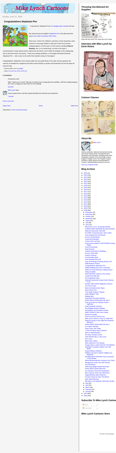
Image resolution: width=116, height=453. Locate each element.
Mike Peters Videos (91, 341)
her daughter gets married (59, 26)
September (89, 218)
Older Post (74, 106)
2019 (85, 187)
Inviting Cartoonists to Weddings (95, 251)
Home (41, 106)
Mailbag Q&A (89, 296)
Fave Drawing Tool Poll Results (95, 235)
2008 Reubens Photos (92, 263)
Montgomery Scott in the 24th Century (97, 362)
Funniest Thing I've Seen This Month (97, 377)
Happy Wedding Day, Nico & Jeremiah (97, 267)
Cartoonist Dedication (92, 239)
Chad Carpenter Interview (93, 306)
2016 (85, 194)
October (88, 216)
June (87, 224)
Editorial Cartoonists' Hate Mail (95, 231)
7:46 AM (10, 96)
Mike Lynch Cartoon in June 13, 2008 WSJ (99, 318)
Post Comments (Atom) (19, 110)
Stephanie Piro (54, 33)
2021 (85, 183)
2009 (85, 208)
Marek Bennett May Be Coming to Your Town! (100, 360)
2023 (85, 179)
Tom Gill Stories (90, 364)
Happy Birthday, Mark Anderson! (95, 375)
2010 (85, 206)
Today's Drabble (90, 272)
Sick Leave (88, 339)
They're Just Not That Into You (95, 316)
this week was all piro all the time (17, 71)
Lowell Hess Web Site (92, 276)
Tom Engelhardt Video (92, 278)
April (87, 385)
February (88, 389)
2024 (85, 177)
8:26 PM (10, 87)
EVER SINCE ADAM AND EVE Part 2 (97, 324)
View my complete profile (89, 165)
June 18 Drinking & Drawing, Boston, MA (98, 261)
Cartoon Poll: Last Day (92, 241)
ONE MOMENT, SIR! (92, 294)
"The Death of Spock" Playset (94, 292)
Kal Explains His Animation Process (96, 310)
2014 (85, 198)
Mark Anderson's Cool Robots (95, 343)
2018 (85, 189)
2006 (85, 395)
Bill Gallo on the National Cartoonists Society (99, 381)
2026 (85, 173)
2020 (85, 185)
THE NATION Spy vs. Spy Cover (95, 337)
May (87, 383)
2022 (85, 181)
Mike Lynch (11, 90)
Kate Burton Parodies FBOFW (95, 298)
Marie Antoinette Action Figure (95, 288)
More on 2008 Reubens (92, 333)
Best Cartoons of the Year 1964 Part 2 (97, 373)
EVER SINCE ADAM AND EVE (95, 369)
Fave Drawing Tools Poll (93, 259)
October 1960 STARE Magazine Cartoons (98, 284)
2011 (85, 204)
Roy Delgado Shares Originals (95, 308)
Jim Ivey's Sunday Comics (93, 335)
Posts (85, 405)
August (87, 220)
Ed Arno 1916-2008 (91, 253)
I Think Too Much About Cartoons (96, 330)
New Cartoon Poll (91, 290)
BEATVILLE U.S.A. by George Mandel (97, 227)
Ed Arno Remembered (92, 237)
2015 (85, 196)
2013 (85, 200)
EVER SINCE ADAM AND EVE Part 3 (97, 300)
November (89, 214)
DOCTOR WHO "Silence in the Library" (98, 274)
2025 (85, 175)
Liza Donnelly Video (91, 257)
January (88, 391)
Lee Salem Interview (91, 326)
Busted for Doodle (91, 314)
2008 (85, 210)
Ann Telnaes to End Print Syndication (97, 371)
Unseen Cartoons (91, 255)
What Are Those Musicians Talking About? (98, 270)
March (87, 387)
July (86, 222)
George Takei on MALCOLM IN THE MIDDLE (100, 345)
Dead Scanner (89, 249)
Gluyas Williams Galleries (93, 351)
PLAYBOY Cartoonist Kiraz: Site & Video (98, 233)
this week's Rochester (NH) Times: (45, 36)
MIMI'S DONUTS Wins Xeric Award (96, 312)
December (89, 212)
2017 (85, 191)
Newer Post (6, 106)
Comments (87, 408)
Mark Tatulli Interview (92, 379)
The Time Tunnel (90, 286)
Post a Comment (8, 101)
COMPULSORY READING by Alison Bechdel (100, 229)
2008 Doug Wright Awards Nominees (97, 366)
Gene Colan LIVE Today (93, 328)
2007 (85, 393)
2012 (85, 202)
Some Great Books (91, 247)
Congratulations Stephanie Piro (20, 21)
